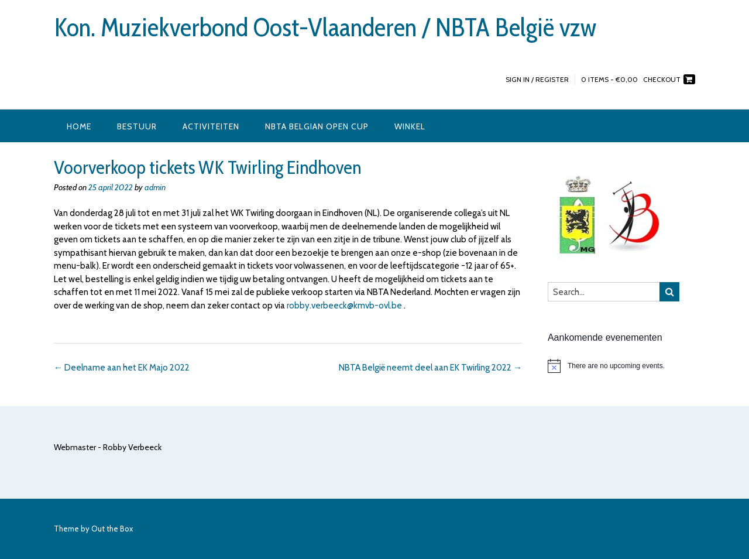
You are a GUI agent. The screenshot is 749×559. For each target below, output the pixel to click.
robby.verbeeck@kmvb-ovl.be (344, 305)
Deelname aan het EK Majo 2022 (122, 367)
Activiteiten (211, 126)
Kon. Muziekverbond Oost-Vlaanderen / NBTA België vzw (325, 27)
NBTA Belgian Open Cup (317, 126)
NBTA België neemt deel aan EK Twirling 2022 (430, 367)
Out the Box (112, 528)
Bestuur (137, 126)
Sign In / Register (537, 79)
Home (79, 126)
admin (155, 187)
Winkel (409, 126)
